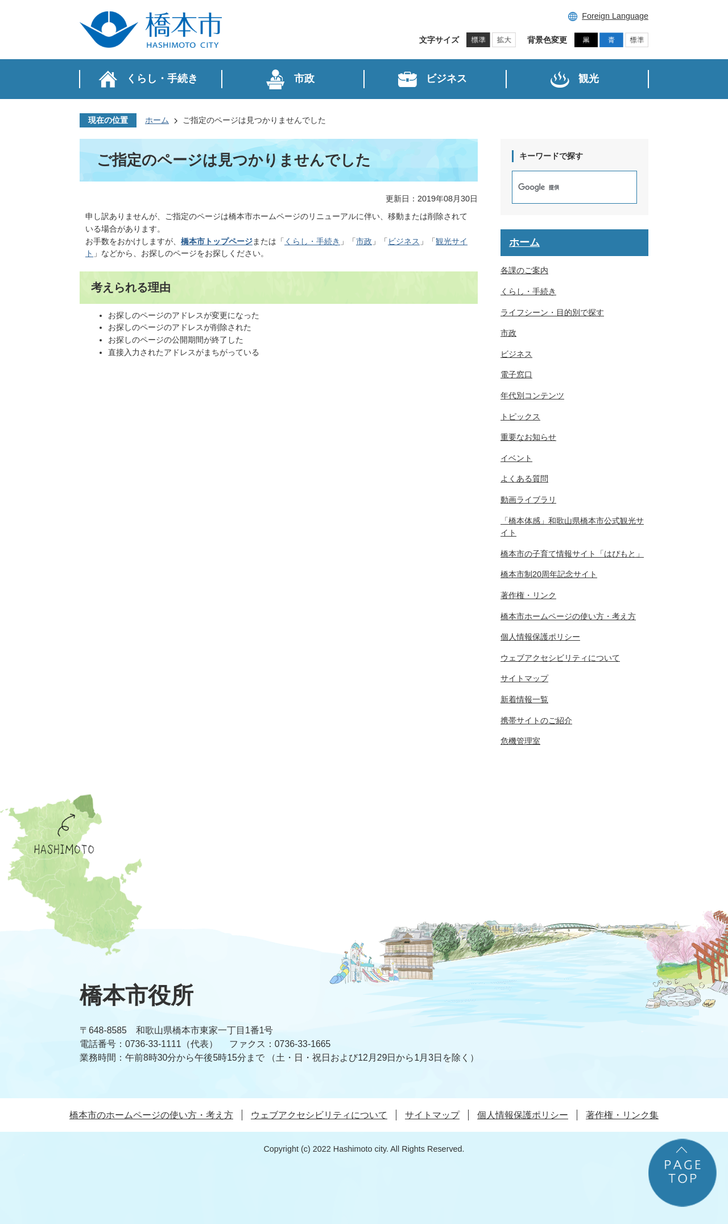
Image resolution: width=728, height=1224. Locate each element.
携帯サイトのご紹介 (536, 720)
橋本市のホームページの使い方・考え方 (151, 1115)
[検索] (562, 187)
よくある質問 (524, 478)
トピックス (520, 416)
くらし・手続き (312, 241)
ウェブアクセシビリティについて (560, 657)
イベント (516, 458)
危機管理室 (520, 740)
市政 (364, 241)
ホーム (157, 120)
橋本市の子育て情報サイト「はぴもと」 (572, 553)
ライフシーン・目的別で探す (552, 312)
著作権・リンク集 (622, 1115)
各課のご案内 (524, 270)
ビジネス (404, 241)
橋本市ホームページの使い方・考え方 (568, 616)
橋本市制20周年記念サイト (548, 574)
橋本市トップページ (217, 241)
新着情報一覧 (524, 699)
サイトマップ (524, 678)
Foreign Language (615, 15)
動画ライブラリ (528, 499)
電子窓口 (516, 374)
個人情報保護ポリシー (540, 636)
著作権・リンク (528, 595)
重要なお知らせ (528, 437)
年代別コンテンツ (532, 395)
